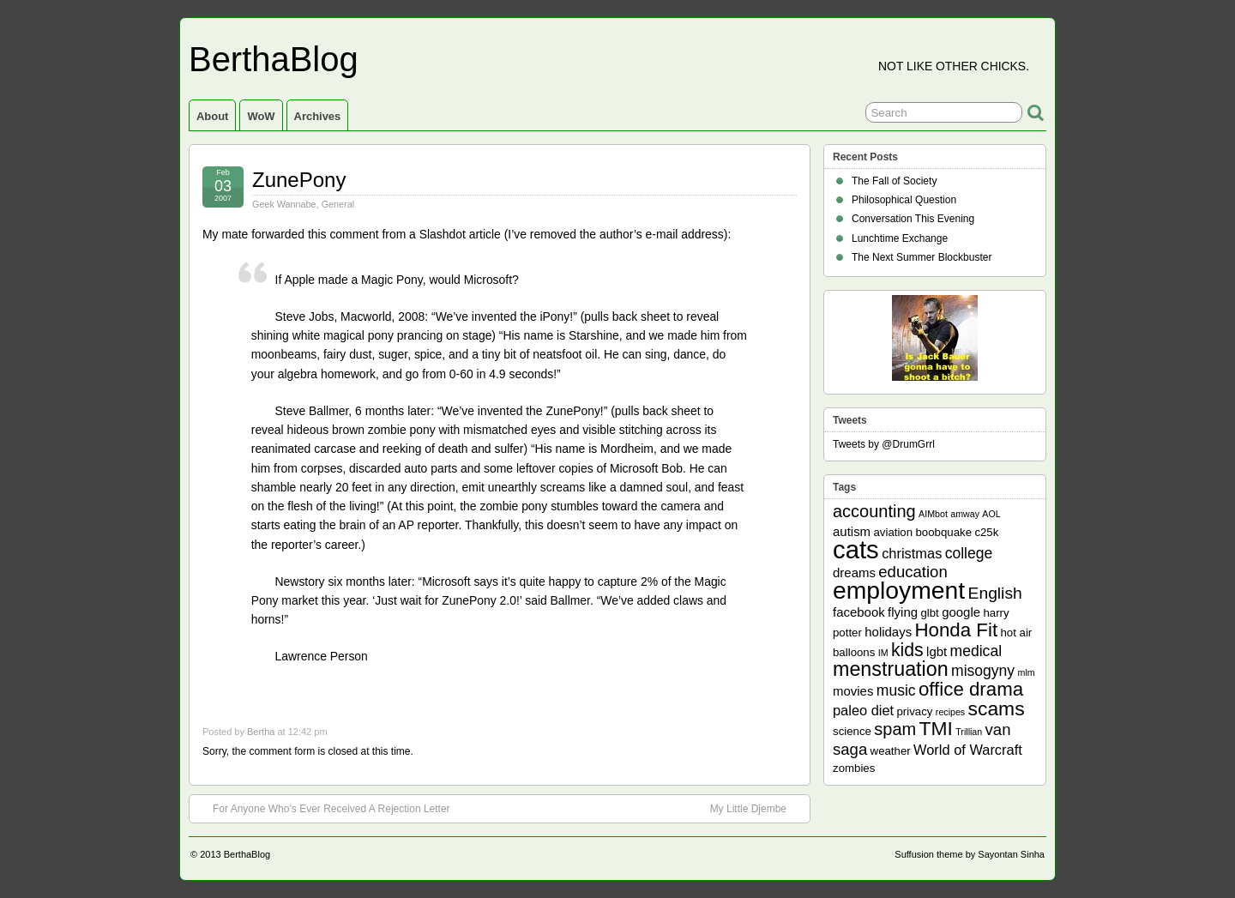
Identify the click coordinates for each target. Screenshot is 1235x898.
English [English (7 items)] (995, 593)
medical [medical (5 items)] (976, 651)
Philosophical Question (904, 200)
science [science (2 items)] (852, 731)
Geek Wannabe (284, 204)
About (212, 116)
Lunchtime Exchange (900, 238)
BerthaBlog (273, 59)
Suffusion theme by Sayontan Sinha (970, 854)
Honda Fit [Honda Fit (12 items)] (956, 630)
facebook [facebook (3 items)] (859, 612)
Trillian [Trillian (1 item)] (968, 731)
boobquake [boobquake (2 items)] (943, 532)
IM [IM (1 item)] (883, 653)
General (338, 204)
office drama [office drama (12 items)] (971, 689)
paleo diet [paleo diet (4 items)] (863, 710)
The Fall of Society (894, 181)
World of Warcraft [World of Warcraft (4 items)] (967, 749)
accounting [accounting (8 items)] (874, 511)
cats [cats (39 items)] (856, 549)
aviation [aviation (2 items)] (893, 532)
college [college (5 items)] (969, 553)
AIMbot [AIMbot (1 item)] (933, 514)
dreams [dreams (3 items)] (854, 572)
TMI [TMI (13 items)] (936, 728)
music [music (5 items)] (896, 690)
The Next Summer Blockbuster (921, 257)
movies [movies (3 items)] (853, 691)
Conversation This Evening (913, 219)
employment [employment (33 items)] (899, 590)
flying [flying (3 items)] (903, 612)
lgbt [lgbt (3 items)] (936, 651)
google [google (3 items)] (961, 612)
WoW (260, 116)
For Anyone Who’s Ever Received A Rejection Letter (323, 808)
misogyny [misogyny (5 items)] (983, 670)
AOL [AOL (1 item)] (991, 514)
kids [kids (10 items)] (907, 650)
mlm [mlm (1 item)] (1026, 672)
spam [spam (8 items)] (895, 729)
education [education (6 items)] (912, 572)
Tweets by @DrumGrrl (884, 444)
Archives (317, 116)
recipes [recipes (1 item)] (950, 712)
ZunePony (299, 179)
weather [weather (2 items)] (891, 750)
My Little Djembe (757, 808)
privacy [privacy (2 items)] (915, 711)
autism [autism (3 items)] (852, 531)
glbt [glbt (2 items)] (929, 612)
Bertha (260, 731)
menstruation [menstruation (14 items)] (891, 669)
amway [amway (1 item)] (964, 514)
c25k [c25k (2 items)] (986, 532)
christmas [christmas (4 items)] (912, 553)
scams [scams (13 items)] (996, 708)
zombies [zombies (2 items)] (854, 768)
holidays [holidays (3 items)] (888, 631)
